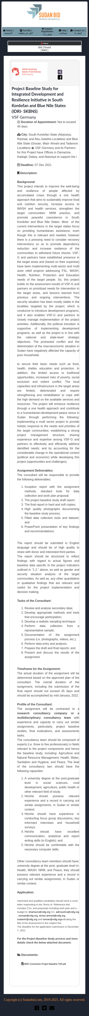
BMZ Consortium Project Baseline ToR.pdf (45, 964)
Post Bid (25, 30)
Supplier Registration (47, 30)
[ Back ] (44, 50)
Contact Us (77, 30)
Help (62, 30)
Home (7, 30)
